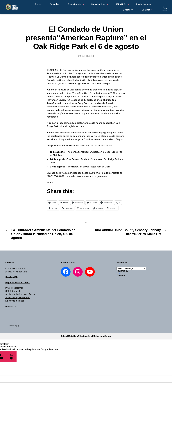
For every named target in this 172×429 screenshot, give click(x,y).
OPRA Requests (13, 291)
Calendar (54, 4)
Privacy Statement (14, 288)
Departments (75, 4)
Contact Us (11, 277)
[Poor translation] (12, 356)
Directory (127, 10)
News (38, 4)
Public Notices (143, 4)
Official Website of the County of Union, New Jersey (86, 336)
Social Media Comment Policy (20, 294)
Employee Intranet (14, 301)
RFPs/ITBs (121, 4)
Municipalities (98, 4)
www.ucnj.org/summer (95, 176)
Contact (146, 10)
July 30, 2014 (88, 56)
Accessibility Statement (17, 297)
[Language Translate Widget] (131, 268)
